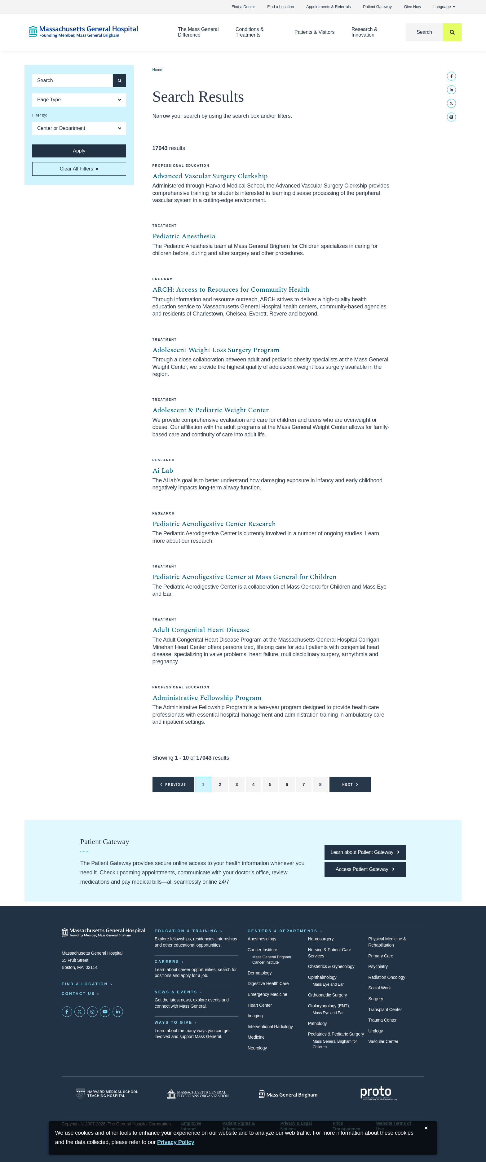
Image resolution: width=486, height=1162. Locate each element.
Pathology (317, 1023)
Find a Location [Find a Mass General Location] (85, 984)
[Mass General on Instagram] (92, 1011)
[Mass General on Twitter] (79, 1011)
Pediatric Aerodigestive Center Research (214, 524)
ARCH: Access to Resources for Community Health (231, 290)
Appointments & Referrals (328, 6)
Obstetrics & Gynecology (331, 966)
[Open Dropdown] (79, 100)
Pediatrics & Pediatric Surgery (336, 1034)
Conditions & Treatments (250, 32)
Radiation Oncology (386, 977)
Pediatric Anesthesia (183, 236)
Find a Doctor (243, 6)
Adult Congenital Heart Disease (201, 630)
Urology (375, 1030)
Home (157, 70)
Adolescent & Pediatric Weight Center (210, 410)
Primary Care (380, 955)
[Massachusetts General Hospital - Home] (103, 932)
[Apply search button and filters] (119, 80)
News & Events (176, 992)
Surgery (375, 998)
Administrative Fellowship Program (206, 698)
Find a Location (280, 6)
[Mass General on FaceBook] (67, 1011)
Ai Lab (162, 471)
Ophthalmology (322, 977)
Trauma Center (382, 1020)
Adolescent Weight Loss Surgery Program (216, 350)
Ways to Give (173, 1022)
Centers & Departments (283, 931)
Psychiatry (378, 966)
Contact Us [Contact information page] (78, 994)
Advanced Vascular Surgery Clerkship (210, 176)
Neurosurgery (321, 938)
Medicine (256, 1037)
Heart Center (260, 1005)
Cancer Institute (262, 949)
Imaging (255, 1015)
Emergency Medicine (267, 994)
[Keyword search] (72, 80)
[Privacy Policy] (175, 1142)
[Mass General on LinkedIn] (118, 1011)
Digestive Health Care (268, 983)
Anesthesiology (262, 938)
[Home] (94, 32)
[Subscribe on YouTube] (105, 1011)
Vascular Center (383, 1041)
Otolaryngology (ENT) (328, 1005)
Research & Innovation (364, 32)
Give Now (412, 6)
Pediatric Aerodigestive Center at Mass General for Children (244, 577)
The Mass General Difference (198, 32)
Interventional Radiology (270, 1026)
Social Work (379, 987)
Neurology (257, 1047)
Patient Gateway (377, 6)
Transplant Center (385, 1009)
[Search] (434, 32)
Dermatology (260, 972)
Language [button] (444, 6)
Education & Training (186, 931)
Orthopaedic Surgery (327, 994)
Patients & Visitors (314, 32)
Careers (167, 962)
